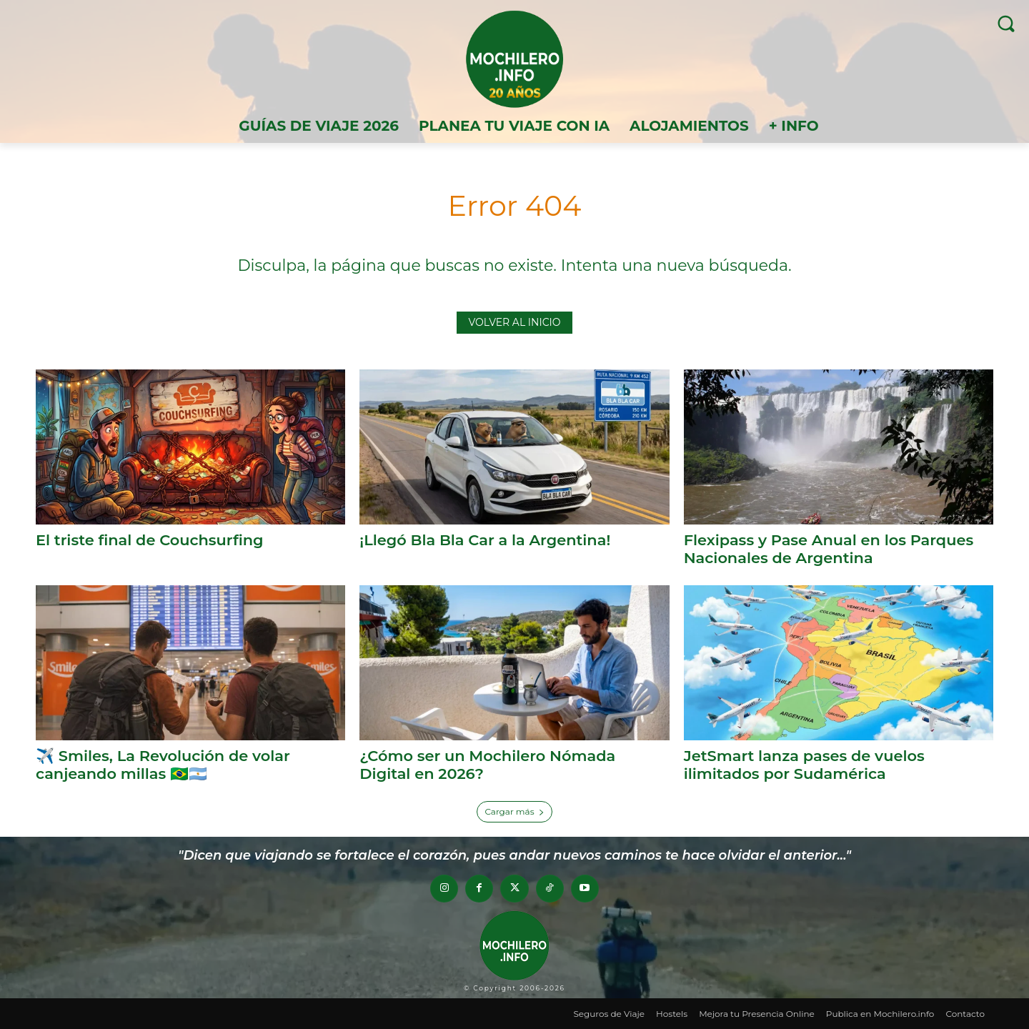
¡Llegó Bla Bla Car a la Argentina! (485, 540)
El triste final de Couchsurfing (150, 540)
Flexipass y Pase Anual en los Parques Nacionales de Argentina (829, 549)
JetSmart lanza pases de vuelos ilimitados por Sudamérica (805, 764)
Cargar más (514, 810)
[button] (1006, 23)
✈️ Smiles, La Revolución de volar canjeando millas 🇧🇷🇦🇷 (163, 764)
